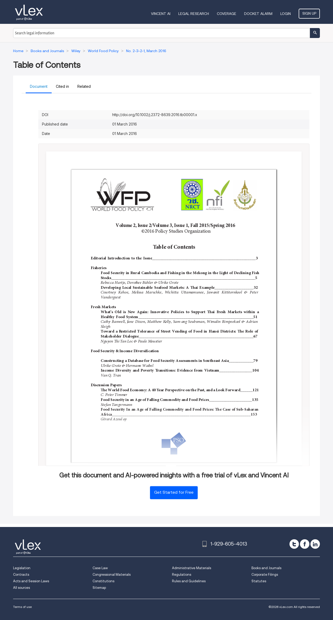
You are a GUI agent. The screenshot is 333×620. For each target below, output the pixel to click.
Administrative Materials (191, 568)
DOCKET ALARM (258, 14)
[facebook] (304, 544)
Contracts (21, 575)
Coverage (226, 14)
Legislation (21, 568)
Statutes (258, 581)
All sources (21, 588)
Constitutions (103, 581)
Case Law (100, 568)
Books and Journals (266, 568)
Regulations (181, 575)
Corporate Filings (264, 575)
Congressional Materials (112, 575)
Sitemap (99, 588)
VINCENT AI (160, 14)
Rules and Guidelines (189, 581)
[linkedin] (315, 544)
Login (285, 14)
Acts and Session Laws (31, 581)
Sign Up (309, 13)
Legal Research (193, 14)
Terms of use (22, 606)
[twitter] (294, 544)
